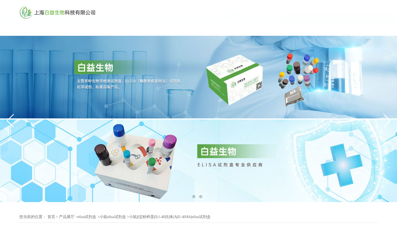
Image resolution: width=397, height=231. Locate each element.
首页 (51, 217)
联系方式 (207, 30)
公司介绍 (70, 30)
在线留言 (241, 30)
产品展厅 (173, 30)
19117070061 (366, 15)
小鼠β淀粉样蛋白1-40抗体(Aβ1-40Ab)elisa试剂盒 (170, 217)
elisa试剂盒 (87, 217)
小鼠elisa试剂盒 (113, 217)
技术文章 (139, 30)
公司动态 (105, 30)
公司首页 (36, 30)
